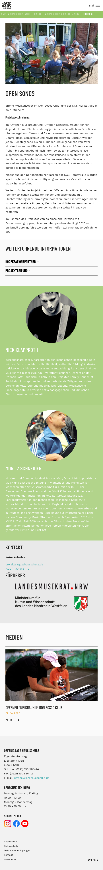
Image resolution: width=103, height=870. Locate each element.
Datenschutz (11, 846)
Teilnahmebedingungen (17, 850)
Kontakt (8, 855)
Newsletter (10, 859)
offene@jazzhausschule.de (31, 778)
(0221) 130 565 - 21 (17, 568)
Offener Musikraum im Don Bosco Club (33, 708)
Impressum (10, 841)
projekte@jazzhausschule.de (24, 564)
